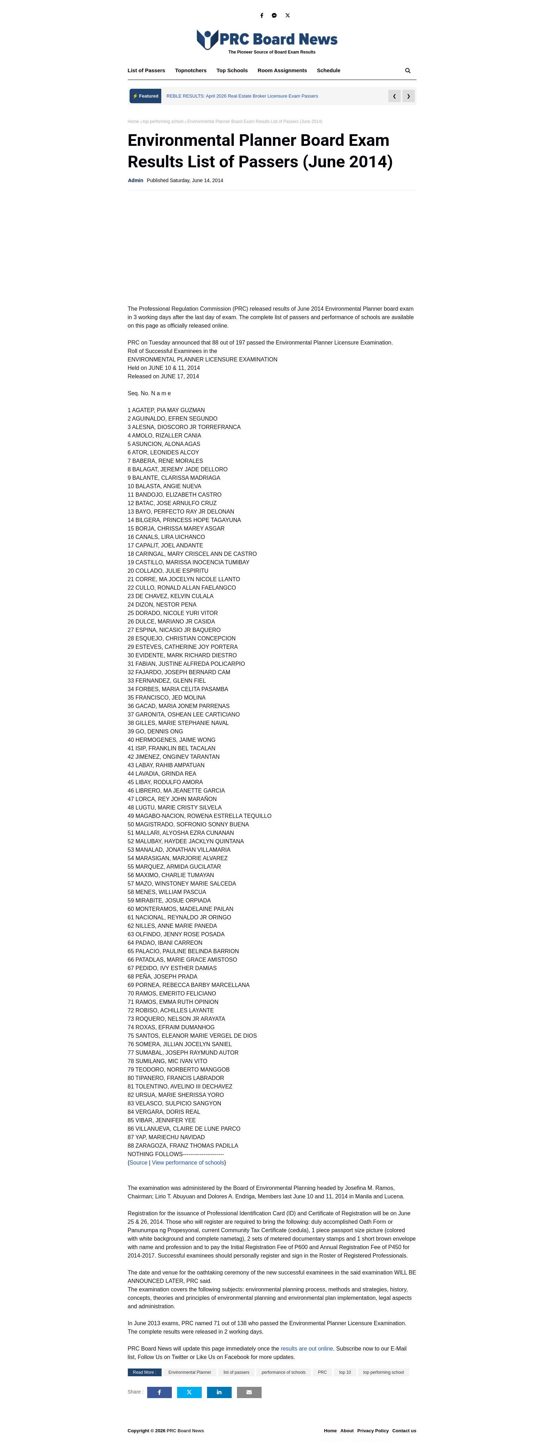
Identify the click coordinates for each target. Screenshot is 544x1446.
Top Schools (232, 70)
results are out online (307, 1349)
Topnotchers (191, 70)
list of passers (236, 1372)
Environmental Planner (190, 1372)
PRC (322, 1372)
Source (139, 1163)
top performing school (163, 121)
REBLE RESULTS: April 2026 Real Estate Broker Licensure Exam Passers (242, 96)
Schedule (328, 70)
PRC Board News (185, 1430)
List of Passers (146, 70)
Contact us (404, 1430)
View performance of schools (187, 1163)
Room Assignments (282, 70)
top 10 (345, 1372)
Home (133, 121)
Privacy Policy (373, 1430)
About (347, 1430)
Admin (136, 180)
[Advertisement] (272, 247)
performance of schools (284, 1372)
